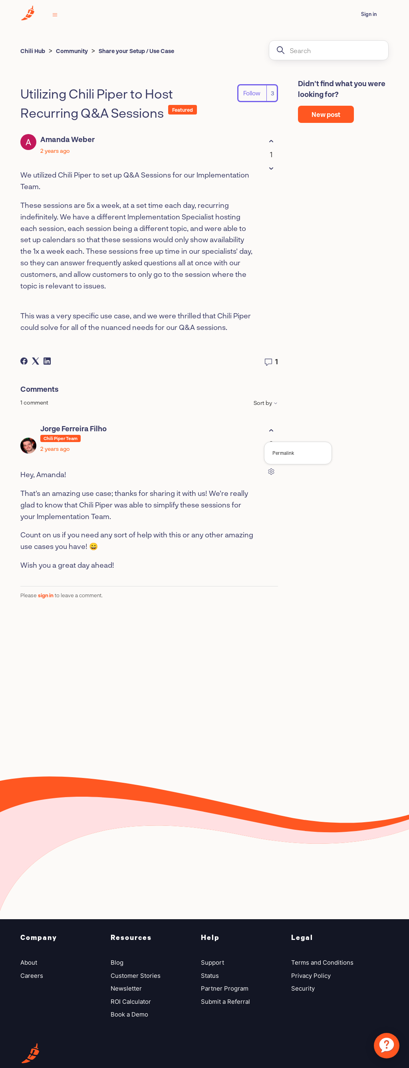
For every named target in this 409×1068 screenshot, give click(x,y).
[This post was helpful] (271, 141)
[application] (386, 1045)
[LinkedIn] (47, 361)
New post (326, 114)
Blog (117, 962)
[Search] (329, 50)
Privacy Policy (311, 975)
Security (303, 988)
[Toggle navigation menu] (55, 14)
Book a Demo (129, 1014)
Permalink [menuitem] (283, 453)
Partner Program (224, 988)
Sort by (266, 403)
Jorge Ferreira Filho (73, 428)
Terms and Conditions (322, 962)
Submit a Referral (225, 1001)
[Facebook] (24, 361)
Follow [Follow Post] (251, 93)
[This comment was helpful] (271, 430)
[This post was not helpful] (271, 168)
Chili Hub (32, 50)
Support (212, 962)
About (28, 962)
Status (210, 975)
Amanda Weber (67, 139)
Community (72, 50)
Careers (31, 975)
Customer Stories (136, 975)
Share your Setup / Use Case (136, 50)
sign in (46, 595)
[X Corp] (35, 361)
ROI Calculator (131, 1001)
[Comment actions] (271, 471)
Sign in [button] (369, 14)
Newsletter (126, 988)
